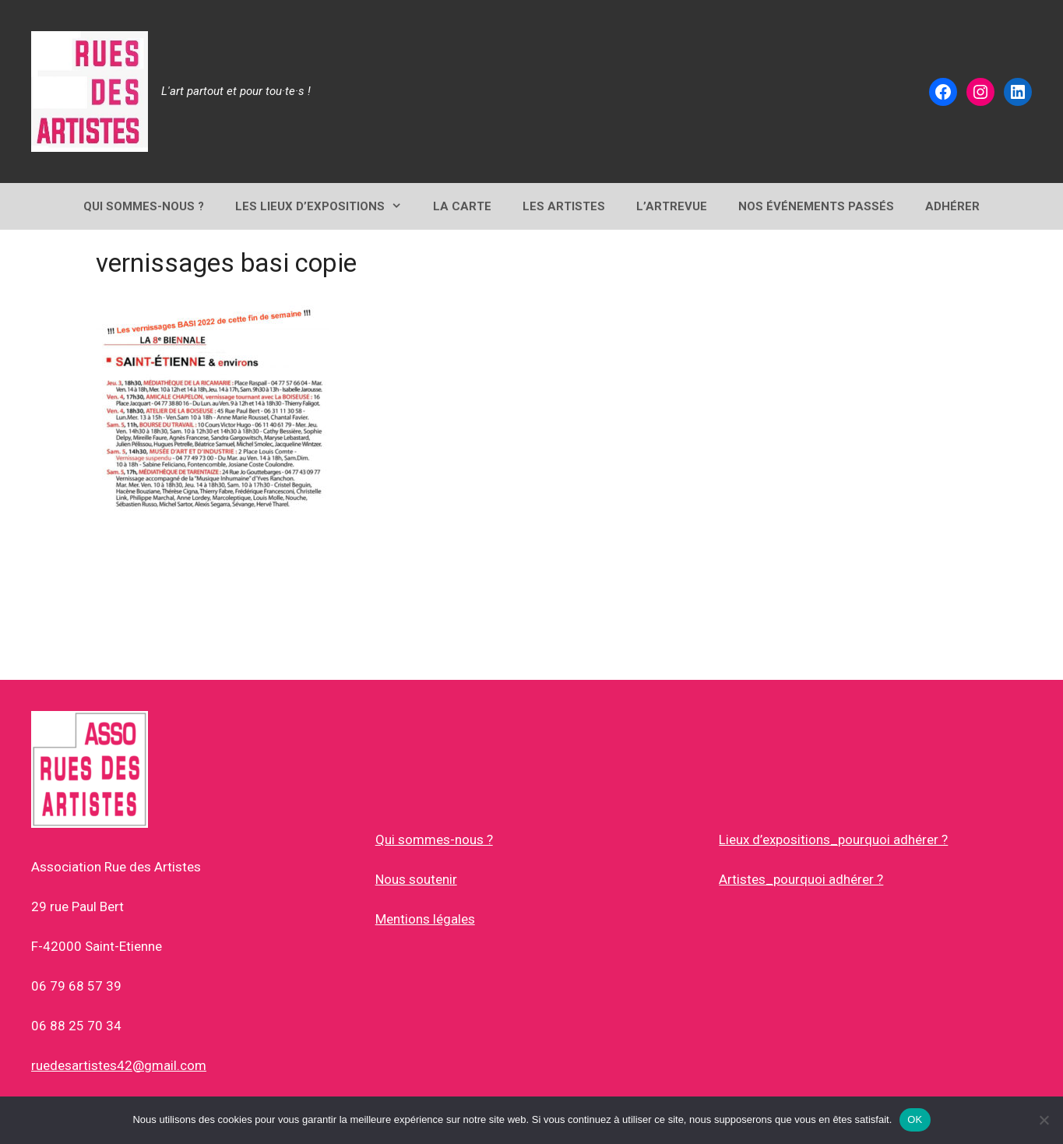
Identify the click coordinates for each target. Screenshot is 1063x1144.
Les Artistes (564, 206)
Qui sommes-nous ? (434, 839)
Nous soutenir (416, 879)
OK (914, 1119)
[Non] (1043, 1120)
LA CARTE (462, 206)
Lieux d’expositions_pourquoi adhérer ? (833, 839)
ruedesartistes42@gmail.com (118, 1065)
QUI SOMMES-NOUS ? (143, 206)
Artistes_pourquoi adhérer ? (801, 879)
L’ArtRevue (671, 206)
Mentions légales (425, 919)
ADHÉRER (952, 206)
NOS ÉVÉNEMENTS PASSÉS (816, 206)
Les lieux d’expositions (326, 206)
